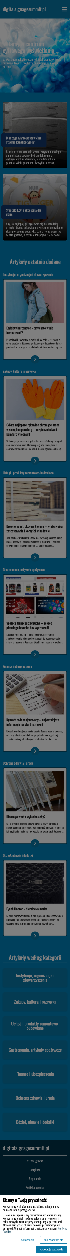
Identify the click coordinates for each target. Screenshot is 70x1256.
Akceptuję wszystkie (51, 1249)
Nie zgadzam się (53, 1239)
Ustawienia (27, 1239)
